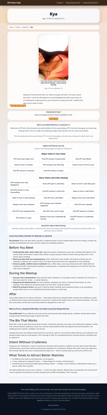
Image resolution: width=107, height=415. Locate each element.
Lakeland (25, 27)
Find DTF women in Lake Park (53, 191)
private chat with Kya (17, 106)
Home (11, 27)
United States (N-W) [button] (90, 3)
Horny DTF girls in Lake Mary (53, 184)
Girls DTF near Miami (83, 159)
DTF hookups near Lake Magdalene (19, 183)
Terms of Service (53, 405)
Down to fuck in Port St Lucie (83, 165)
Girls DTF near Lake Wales (53, 198)
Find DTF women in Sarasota (23, 171)
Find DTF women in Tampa (53, 171)
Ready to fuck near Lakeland (23, 204)
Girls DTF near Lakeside (83, 204)
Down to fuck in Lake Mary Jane (83, 184)
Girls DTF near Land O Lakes (53, 211)
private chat (53, 119)
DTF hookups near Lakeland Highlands (50, 204)
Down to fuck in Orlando (23, 165)
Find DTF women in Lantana (83, 211)
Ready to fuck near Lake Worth (83, 198)
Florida (17, 27)
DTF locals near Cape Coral (24, 159)
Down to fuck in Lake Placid (83, 191)
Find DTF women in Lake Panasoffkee (19, 191)
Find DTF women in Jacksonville (53, 159)
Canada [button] (60, 3)
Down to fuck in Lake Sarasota (23, 198)
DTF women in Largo (23, 218)
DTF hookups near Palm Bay (53, 165)
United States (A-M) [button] (72, 3)
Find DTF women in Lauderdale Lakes (81, 218)
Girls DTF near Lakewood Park (23, 211)
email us (40, 400)
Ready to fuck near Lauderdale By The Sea (53, 218)
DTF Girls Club (14, 2)
